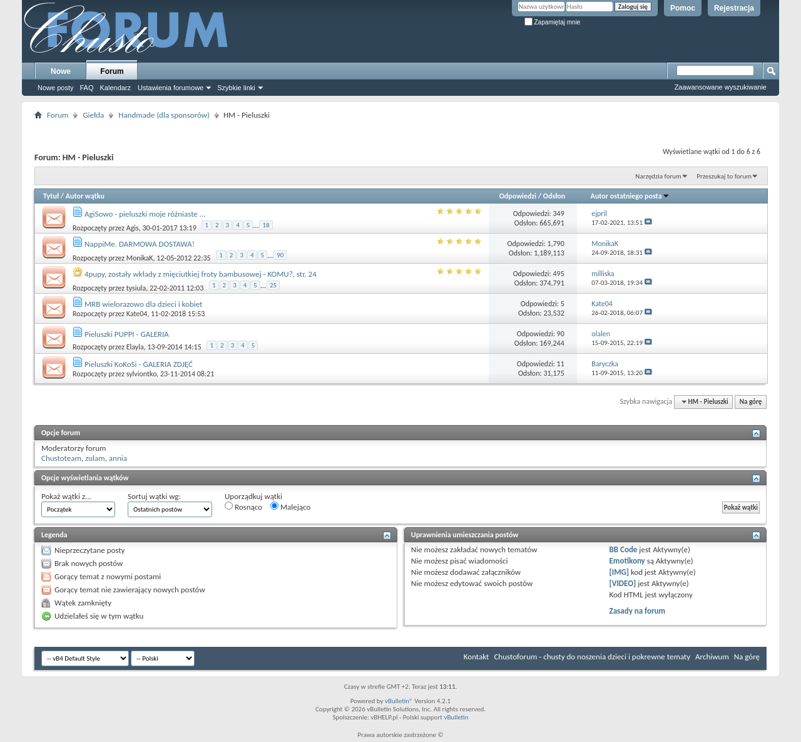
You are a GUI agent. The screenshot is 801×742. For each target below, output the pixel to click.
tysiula (136, 288)
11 (560, 363)
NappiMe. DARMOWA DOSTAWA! (139, 244)
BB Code (624, 549)
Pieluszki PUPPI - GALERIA (126, 334)
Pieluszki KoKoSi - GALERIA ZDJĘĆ (138, 364)
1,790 (555, 243)
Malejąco (290, 507)
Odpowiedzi (518, 196)
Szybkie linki (236, 87)
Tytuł (51, 196)
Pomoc (682, 8)
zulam (95, 458)
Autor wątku (85, 196)
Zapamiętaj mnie (552, 22)
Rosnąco (243, 507)
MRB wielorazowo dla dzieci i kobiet (143, 304)
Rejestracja (734, 8)
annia (118, 458)
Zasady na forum (638, 611)
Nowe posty (55, 87)
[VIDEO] (623, 583)
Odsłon (554, 196)
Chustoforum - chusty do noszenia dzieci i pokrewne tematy (592, 656)
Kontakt (476, 656)
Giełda (93, 115)
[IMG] (620, 572)
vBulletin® (399, 701)
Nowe (61, 71)
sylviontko (141, 373)
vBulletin (456, 717)
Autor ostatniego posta (630, 196)
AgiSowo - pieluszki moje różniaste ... (145, 214)
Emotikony (627, 560)
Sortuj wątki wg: (154, 496)
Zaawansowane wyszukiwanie (721, 87)
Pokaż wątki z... (66, 496)
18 (265, 225)
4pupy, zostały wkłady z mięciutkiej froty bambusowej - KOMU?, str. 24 (200, 274)
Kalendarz (115, 87)
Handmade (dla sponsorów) (164, 115)
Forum (111, 71)
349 (558, 213)
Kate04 (137, 313)
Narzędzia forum (658, 176)
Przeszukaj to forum (724, 176)
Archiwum (712, 656)
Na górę (751, 402)
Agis (132, 228)
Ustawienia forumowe (170, 87)
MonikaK (139, 258)
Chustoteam (61, 458)
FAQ (86, 87)
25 (273, 285)
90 (280, 255)
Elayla (135, 347)
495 (558, 273)
